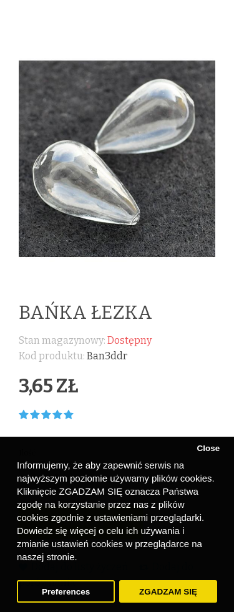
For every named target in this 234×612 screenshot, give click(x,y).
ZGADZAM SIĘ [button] (168, 591)
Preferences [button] (66, 591)
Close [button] (208, 448)
